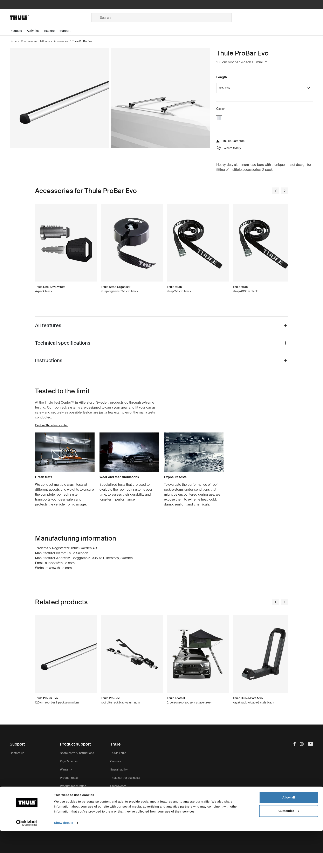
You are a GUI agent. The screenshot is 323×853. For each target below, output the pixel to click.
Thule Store (117, 802)
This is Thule (118, 753)
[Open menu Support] (67, 30)
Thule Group (118, 794)
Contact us (17, 753)
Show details (63, 845)
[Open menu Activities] (35, 30)
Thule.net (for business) (125, 778)
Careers (115, 761)
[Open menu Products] (18, 30)
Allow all (288, 819)
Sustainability (119, 769)
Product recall (69, 778)
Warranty (66, 769)
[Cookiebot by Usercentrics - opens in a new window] (27, 845)
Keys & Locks (68, 761)
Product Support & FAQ (75, 794)
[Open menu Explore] (52, 30)
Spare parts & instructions (77, 753)
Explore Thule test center (51, 425)
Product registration (73, 786)
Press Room (118, 786)
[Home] (50, 17)
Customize (289, 833)
